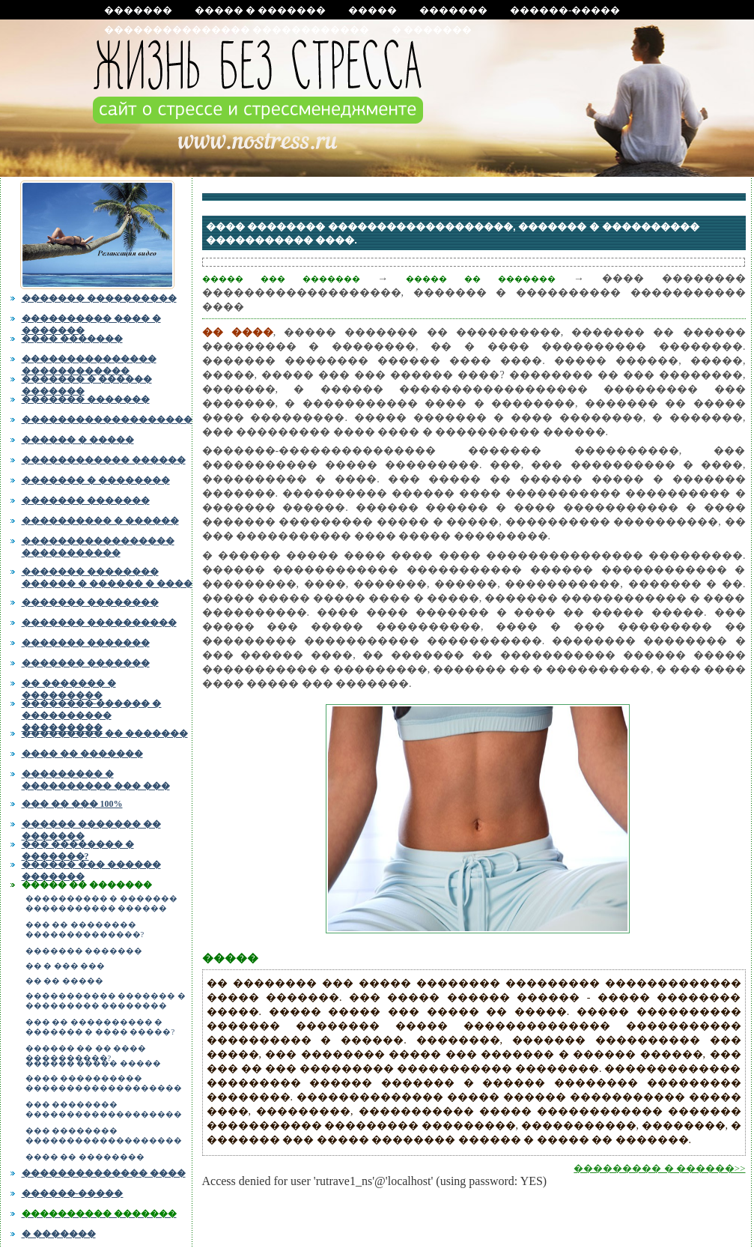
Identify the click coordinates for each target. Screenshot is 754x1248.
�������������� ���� (104, 1173)
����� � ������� (260, 10)
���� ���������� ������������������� (103, 1083)
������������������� (107, 419)
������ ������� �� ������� (91, 828)
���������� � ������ (100, 520)
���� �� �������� (85, 1157)
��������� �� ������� (105, 733)
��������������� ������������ (236, 29)
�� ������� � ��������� (69, 687)
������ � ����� (78, 439)
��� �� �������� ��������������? (85, 930)
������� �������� (90, 602)
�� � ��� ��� (65, 966)
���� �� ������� (82, 753)
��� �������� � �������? (78, 848)
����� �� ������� (87, 884)
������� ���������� (99, 298)
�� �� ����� (64, 981)
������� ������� (86, 399)
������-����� (565, 10)
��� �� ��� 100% (72, 804)
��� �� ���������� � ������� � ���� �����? (100, 1027)
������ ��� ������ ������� (91, 869)
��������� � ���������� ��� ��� (96, 780)
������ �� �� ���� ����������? (86, 1051)
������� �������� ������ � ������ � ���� (107, 576)
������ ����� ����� (93, 1063)
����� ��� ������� (281, 278)
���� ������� (72, 338)
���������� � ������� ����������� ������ (101, 903)
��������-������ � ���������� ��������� (92, 712)
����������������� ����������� (98, 545)
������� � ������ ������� (87, 383)
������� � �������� (96, 480)
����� (372, 10)
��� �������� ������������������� (103, 1109)
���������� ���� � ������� (91, 323)
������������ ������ (104, 460)
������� (138, 10)
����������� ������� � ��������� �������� (105, 1001)
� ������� (432, 29)
